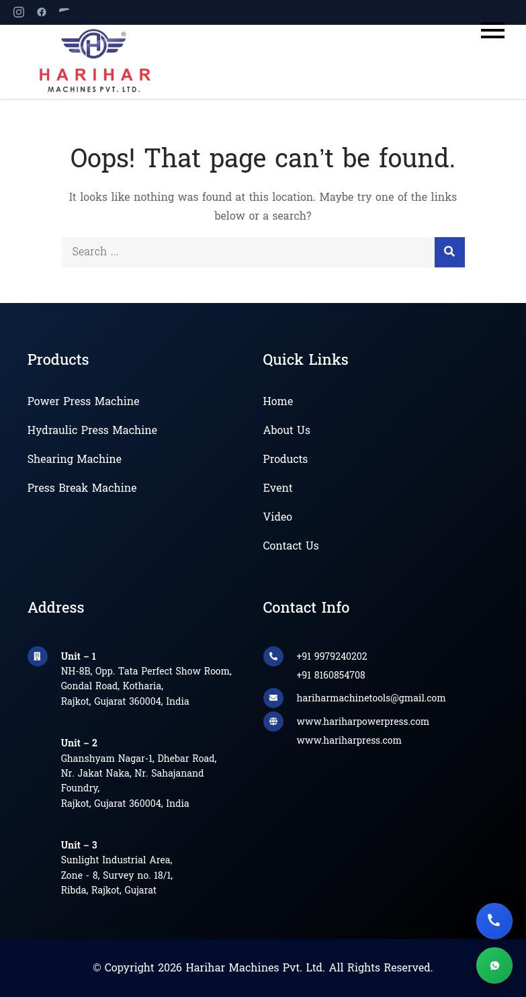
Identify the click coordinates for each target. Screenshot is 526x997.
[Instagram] (18, 12)
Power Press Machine (84, 402)
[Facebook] (41, 12)
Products (285, 460)
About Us (286, 431)
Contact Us (291, 547)
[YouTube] (64, 12)
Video (277, 518)
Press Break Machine (82, 489)
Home (278, 402)
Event (278, 489)
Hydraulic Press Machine (92, 431)
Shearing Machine (75, 460)
